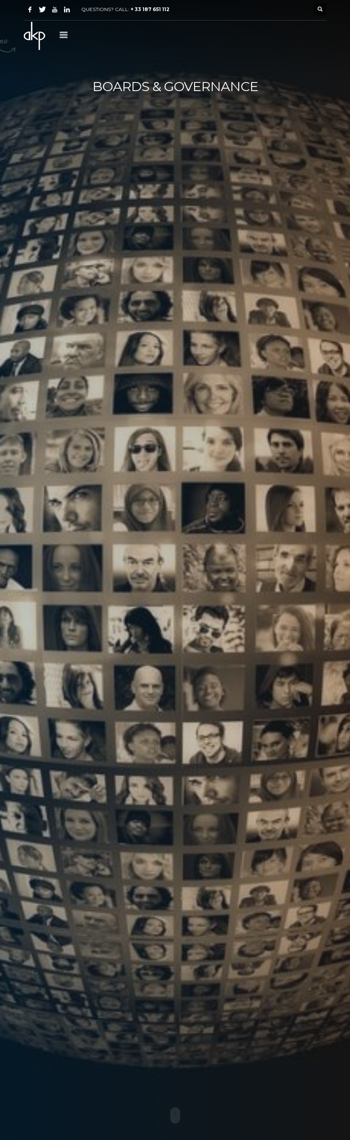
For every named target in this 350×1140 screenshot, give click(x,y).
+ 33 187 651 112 (149, 9)
